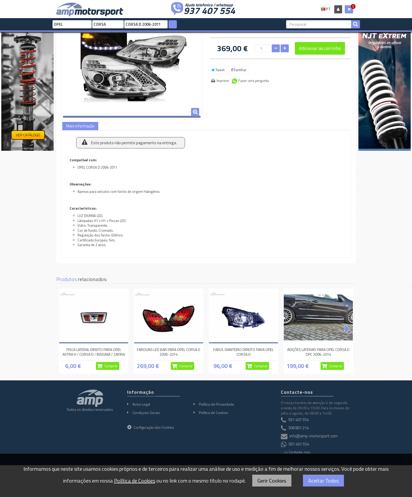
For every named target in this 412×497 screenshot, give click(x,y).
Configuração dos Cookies (150, 427)
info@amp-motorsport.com (314, 436)
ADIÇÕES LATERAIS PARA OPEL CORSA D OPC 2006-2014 (318, 352)
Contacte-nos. (300, 452)
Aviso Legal (141, 404)
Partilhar (238, 70)
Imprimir (223, 80)
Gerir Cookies (272, 481)
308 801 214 (298, 428)
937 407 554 (209, 10)
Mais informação (80, 126)
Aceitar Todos (323, 481)
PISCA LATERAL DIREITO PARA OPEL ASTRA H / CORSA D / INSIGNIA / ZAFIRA (94, 352)
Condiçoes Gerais (146, 412)
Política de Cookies (213, 412)
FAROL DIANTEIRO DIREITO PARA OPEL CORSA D (243, 352)
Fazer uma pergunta (253, 80)
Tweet (218, 70)
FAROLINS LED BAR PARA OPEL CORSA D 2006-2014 (168, 352)
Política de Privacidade (216, 404)
